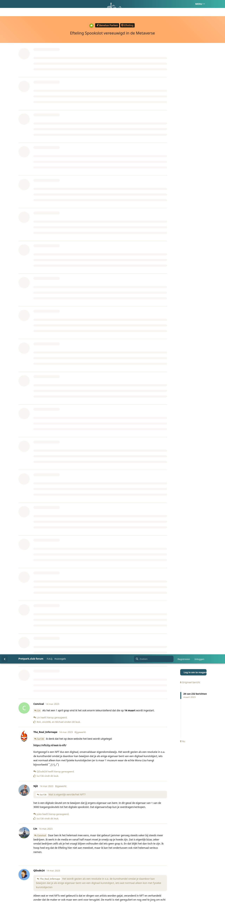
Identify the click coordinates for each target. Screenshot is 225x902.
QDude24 (42, 419)
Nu (182, 87)
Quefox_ (41, 515)
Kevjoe (43, 373)
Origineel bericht (190, 28)
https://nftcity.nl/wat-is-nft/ (49, 91)
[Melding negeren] (86, 895)
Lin (38, 56)
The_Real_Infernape (50, 224)
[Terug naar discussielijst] (4, 4)
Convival (41, 181)
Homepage (98, 882)
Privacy (129, 882)
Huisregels (60, 4)
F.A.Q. (50, 4)
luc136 (40, 84)
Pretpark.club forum (30, 4)
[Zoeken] (153, 4)
